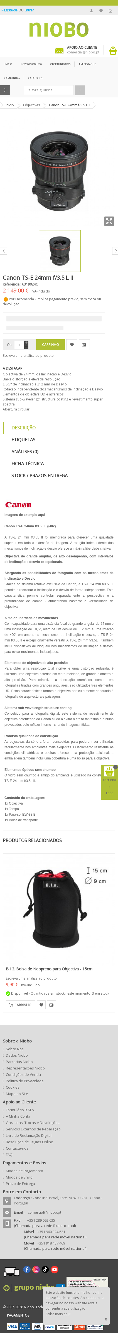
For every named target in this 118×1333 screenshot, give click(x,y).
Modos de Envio (19, 1177)
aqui (41, 515)
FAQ (9, 1154)
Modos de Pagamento (24, 1170)
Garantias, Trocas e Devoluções (33, 1122)
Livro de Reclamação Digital (28, 1135)
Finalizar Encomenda (110, 10)
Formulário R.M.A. (20, 1109)
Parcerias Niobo (19, 1061)
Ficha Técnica (27, 464)
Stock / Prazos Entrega (39, 476)
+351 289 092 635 (41, 1220)
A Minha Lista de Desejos (101, 10)
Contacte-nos (17, 1148)
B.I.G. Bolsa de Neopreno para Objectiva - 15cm (49, 969)
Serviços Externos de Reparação (33, 1129)
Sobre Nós (15, 1048)
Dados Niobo (17, 1055)
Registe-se (9, 10)
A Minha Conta (91, 10)
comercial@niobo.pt (44, 1212)
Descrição (23, 428)
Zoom (109, 221)
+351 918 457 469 (51, 1243)
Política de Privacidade (25, 1080)
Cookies (12, 1087)
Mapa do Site (17, 1093)
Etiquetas (23, 440)
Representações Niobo (25, 1068)
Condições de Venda (23, 1074)
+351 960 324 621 (51, 1231)
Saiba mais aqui (58, 1314)
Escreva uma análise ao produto (28, 355)
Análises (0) (24, 452)
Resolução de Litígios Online (29, 1141)
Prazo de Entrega (20, 1183)
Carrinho (22, 1005)
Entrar (29, 10)
